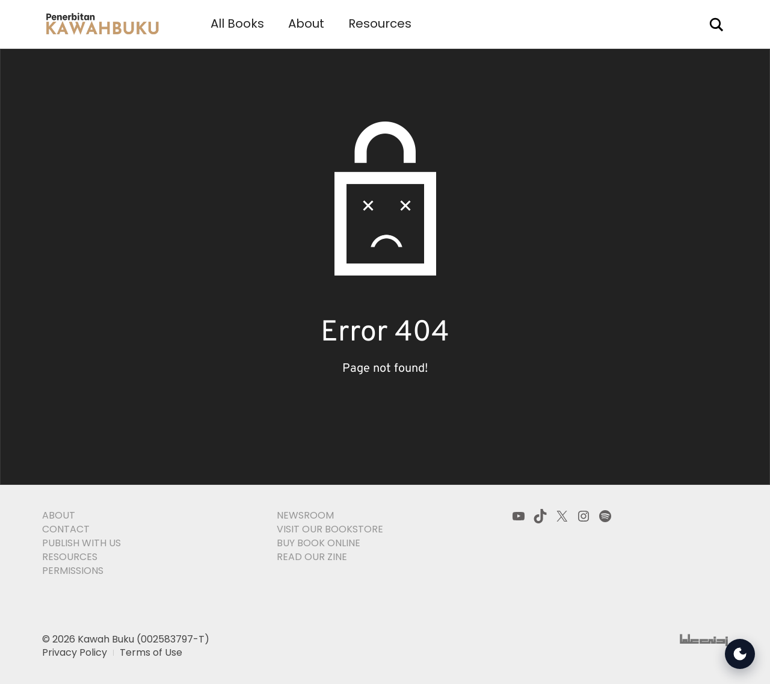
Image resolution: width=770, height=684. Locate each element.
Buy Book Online (318, 543)
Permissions (72, 571)
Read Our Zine (312, 557)
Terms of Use (151, 652)
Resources (379, 23)
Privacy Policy (74, 652)
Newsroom (305, 515)
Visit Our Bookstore (330, 529)
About (306, 23)
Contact (66, 529)
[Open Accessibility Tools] (740, 654)
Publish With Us (81, 543)
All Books (237, 23)
